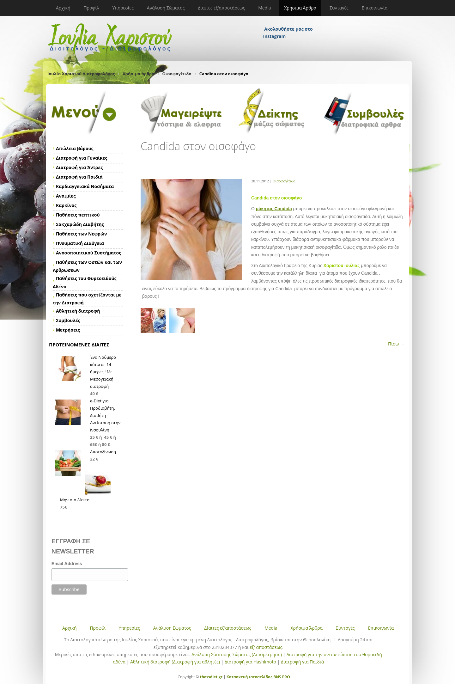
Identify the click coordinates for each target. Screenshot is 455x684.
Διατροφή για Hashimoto (250, 662)
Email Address (67, 563)
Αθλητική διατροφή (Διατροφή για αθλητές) (175, 662)
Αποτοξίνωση (103, 452)
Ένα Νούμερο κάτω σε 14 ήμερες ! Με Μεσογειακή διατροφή (103, 371)
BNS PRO (281, 677)
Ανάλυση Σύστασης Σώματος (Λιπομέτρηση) (236, 654)
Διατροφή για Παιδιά (302, 662)
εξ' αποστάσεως (266, 647)
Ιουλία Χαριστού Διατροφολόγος (81, 73)
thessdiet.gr (211, 677)
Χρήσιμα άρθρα (138, 73)
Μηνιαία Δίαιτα (74, 500)
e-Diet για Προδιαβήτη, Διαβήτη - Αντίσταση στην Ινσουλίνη (105, 415)
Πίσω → (396, 344)
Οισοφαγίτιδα (176, 73)
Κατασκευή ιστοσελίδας (249, 677)
